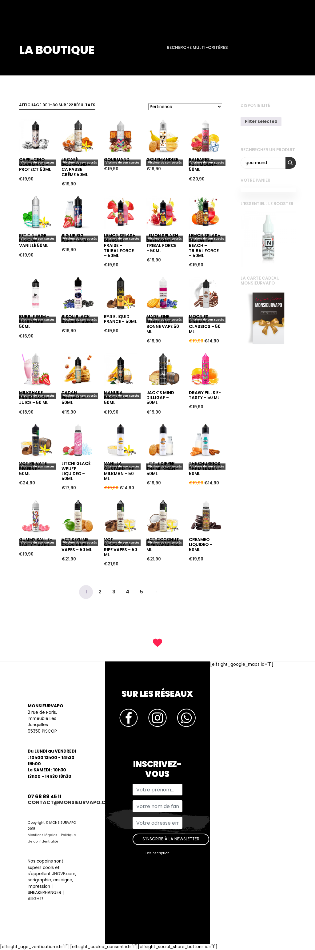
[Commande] (185, 106)
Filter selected (261, 121)
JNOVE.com (63, 874)
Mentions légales (42, 835)
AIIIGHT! (35, 899)
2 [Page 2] (100, 591)
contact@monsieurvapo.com (71, 802)
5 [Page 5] (141, 591)
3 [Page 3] (113, 591)
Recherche (290, 163)
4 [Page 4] (127, 591)
